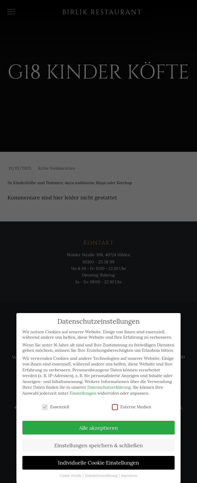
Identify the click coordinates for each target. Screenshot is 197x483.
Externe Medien (131, 403)
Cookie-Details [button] (71, 472)
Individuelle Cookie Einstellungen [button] (98, 459)
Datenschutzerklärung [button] (101, 472)
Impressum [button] (129, 472)
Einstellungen (83, 390)
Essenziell (55, 403)
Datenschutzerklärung (109, 384)
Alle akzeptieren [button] (98, 424)
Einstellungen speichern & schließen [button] (98, 441)
